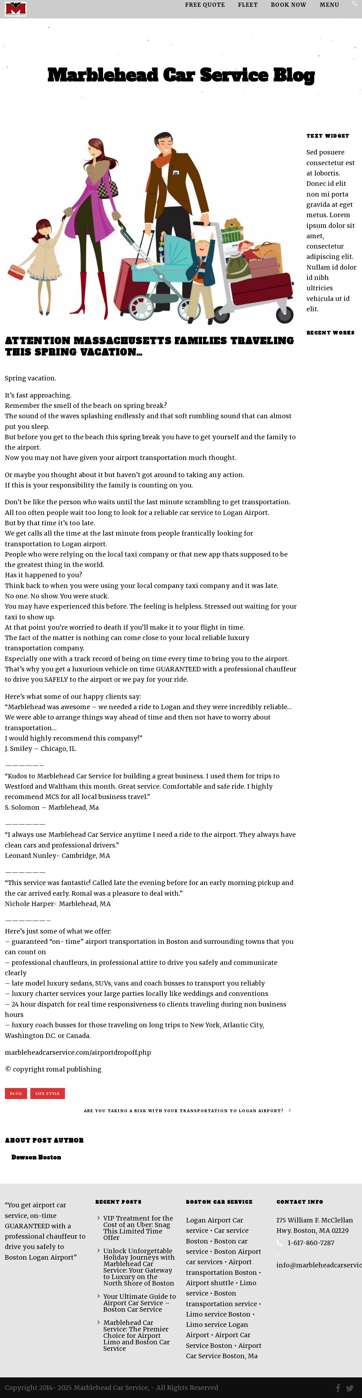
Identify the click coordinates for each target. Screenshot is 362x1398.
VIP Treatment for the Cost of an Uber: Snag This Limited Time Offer (138, 1228)
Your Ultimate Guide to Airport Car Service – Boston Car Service (139, 1303)
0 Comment (113, 363)
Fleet (248, 4)
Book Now (288, 4)
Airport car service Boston (165, 363)
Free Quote (205, 4)
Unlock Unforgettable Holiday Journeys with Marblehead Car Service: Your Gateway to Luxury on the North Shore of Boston (139, 1267)
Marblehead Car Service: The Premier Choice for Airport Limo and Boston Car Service (136, 1335)
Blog (16, 1093)
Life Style (48, 1093)
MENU (329, 4)
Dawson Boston (72, 363)
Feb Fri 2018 (24, 363)
